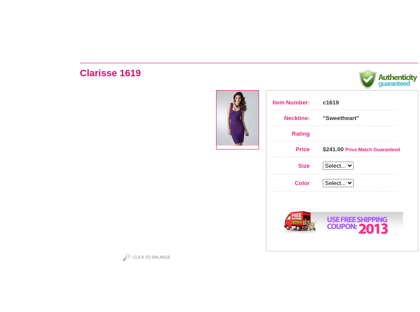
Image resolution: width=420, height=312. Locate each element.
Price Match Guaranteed (372, 149)
